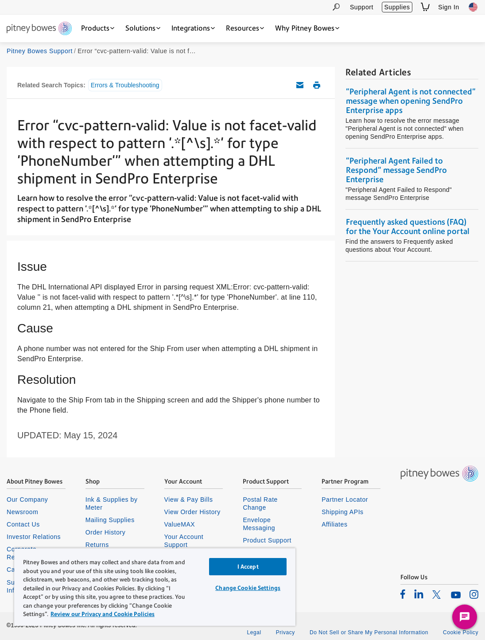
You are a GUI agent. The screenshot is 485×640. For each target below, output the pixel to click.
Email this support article (299, 85)
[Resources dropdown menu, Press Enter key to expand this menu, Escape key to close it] (245, 28)
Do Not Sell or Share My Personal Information (369, 632)
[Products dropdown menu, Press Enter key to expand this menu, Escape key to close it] (97, 28)
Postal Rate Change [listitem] (260, 503)
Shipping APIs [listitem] (342, 511)
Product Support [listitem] (267, 540)
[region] (154, 587)
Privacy (285, 632)
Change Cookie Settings (247, 588)
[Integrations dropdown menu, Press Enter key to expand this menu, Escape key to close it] (193, 28)
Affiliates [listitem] (334, 524)
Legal (254, 632)
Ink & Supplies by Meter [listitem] (111, 503)
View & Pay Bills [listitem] (188, 499)
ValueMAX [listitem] (179, 524)
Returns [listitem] (97, 544)
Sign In (448, 7)
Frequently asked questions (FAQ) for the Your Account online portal (407, 226)
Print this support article (316, 85)
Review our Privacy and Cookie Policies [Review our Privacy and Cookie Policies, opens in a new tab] (102, 614)
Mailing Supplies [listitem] (110, 519)
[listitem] (402, 594)
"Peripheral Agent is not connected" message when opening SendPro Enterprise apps (411, 101)
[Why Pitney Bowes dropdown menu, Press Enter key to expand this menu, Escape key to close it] (307, 28)
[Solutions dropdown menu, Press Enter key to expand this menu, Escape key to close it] (142, 28)
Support (361, 7)
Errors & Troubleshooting (125, 85)
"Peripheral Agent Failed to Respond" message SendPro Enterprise (396, 170)
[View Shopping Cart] (425, 6)
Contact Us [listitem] (23, 524)
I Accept (248, 566)
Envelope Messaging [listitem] (259, 523)
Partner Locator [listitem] (345, 499)
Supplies (397, 7)
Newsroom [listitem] (22, 511)
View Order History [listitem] (192, 511)
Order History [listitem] (105, 532)
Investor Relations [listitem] (34, 536)
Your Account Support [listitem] (184, 540)
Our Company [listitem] (27, 499)
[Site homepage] (39, 29)
